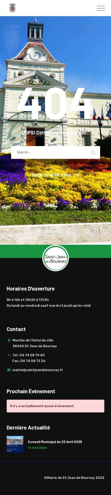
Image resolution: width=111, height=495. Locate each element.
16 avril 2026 (37, 447)
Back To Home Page (52, 175)
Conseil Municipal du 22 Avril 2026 (55, 441)
